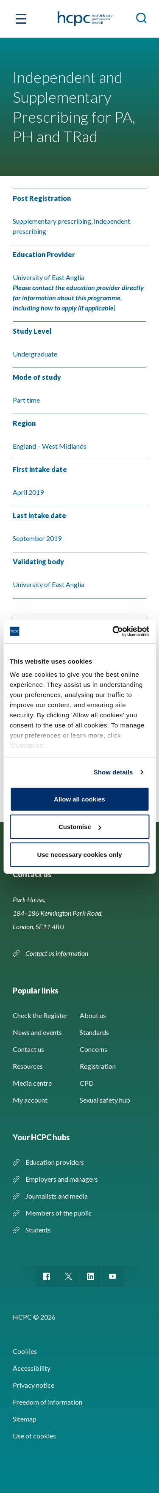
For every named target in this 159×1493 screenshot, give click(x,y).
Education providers (54, 1162)
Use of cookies (34, 1436)
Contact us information (57, 953)
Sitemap (24, 1419)
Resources (28, 1066)
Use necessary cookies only (79, 854)
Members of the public (58, 1213)
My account (30, 1100)
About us (93, 1015)
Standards (94, 1032)
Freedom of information (47, 1402)
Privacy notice (33, 1385)
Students (38, 1230)
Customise (80, 826)
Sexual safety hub (105, 1100)
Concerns (93, 1049)
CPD (87, 1083)
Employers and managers (61, 1179)
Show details (113, 772)
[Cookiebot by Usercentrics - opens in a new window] (113, 631)
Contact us (28, 1049)
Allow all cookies (79, 798)
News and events (37, 1032)
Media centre (32, 1083)
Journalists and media (56, 1196)
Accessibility (31, 1368)
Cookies (25, 1351)
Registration (98, 1066)
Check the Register (40, 1015)
